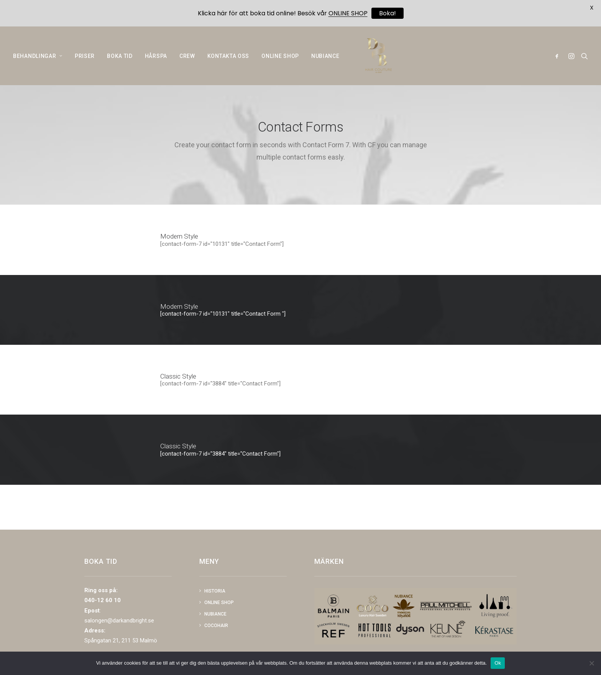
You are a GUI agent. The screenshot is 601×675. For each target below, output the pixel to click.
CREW (187, 61)
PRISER (85, 61)
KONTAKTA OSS (228, 61)
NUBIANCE (325, 61)
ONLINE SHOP (280, 61)
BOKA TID (120, 61)
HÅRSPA (156, 61)
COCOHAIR (216, 625)
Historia (214, 591)
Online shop (219, 602)
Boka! (387, 13)
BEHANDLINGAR (37, 61)
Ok (497, 663)
